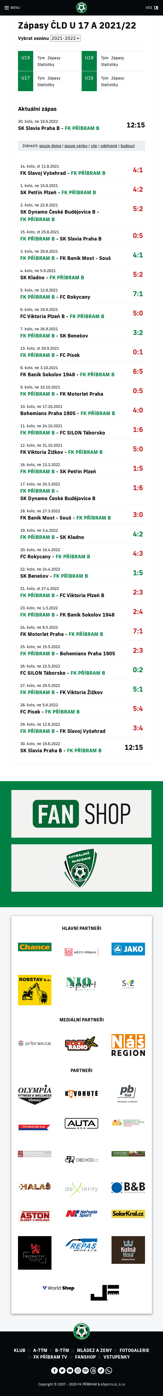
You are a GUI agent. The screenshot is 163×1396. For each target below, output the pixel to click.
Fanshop (85, 1357)
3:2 (138, 332)
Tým (41, 57)
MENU (15, 8)
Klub (19, 1350)
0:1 (138, 351)
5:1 (138, 689)
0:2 (138, 669)
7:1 (138, 293)
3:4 (138, 727)
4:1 (138, 169)
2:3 (138, 592)
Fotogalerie (134, 1350)
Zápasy (54, 57)
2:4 (138, 611)
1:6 (138, 429)
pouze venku (75, 145)
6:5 (138, 371)
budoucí (128, 145)
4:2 (138, 189)
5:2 (138, 208)
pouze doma (50, 145)
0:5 (138, 235)
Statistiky (46, 64)
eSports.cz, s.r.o (113, 1384)
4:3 (138, 553)
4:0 (138, 410)
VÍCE (149, 8)
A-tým (40, 1350)
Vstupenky (117, 1357)
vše (94, 145)
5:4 (138, 708)
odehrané (108, 145)
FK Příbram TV (50, 1357)
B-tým (62, 1350)
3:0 (138, 514)
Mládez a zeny (94, 1350)
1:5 (138, 468)
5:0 (138, 313)
